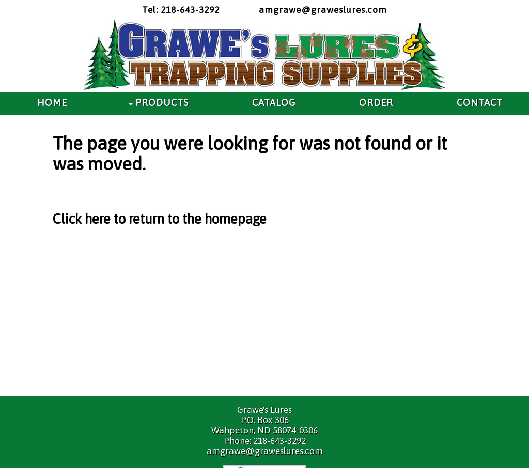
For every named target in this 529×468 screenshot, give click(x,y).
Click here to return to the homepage (160, 219)
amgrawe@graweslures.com (323, 10)
